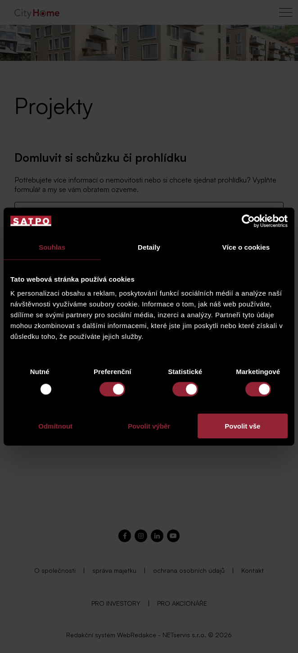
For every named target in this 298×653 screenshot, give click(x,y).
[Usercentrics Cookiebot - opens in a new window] (248, 221)
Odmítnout (55, 426)
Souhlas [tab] (52, 247)
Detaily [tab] (149, 247)
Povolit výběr (149, 426)
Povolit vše (242, 426)
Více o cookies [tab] (246, 247)
